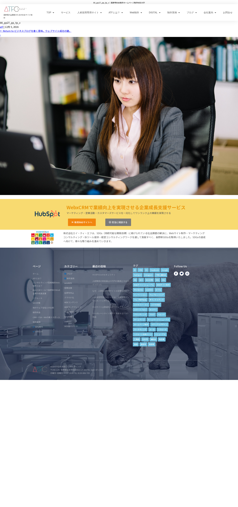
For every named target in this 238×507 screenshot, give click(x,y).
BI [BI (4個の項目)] (135, 270)
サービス (66, 12)
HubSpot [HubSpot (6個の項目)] (137, 275)
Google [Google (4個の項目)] (165, 270)
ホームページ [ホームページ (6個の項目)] (139, 319)
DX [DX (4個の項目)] (146, 270)
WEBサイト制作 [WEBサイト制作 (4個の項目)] (163, 285)
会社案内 (210, 12)
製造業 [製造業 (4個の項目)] (161, 339)
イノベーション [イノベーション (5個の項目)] (140, 294)
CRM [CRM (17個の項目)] (140, 270)
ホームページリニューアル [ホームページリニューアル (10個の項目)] (158, 319)
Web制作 (136, 12)
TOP (50, 12)
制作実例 (173, 12)
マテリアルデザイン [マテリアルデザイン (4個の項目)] (159, 324)
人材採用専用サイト (89, 12)
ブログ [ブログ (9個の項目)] (152, 314)
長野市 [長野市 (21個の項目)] (143, 344)
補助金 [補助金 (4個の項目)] (153, 339)
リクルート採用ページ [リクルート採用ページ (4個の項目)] (143, 334)
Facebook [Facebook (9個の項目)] (155, 270)
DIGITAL (155, 12)
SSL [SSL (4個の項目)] (163, 280)
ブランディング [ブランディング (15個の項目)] (140, 314)
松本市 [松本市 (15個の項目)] (145, 339)
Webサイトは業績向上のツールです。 (108, 307)
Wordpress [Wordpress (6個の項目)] (138, 289)
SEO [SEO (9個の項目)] (141, 280)
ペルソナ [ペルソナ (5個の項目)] (161, 314)
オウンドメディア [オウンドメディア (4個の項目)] (156, 299)
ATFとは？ (116, 12)
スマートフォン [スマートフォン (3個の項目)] (140, 309)
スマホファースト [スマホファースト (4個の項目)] (141, 304)
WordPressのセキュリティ (103, 275)
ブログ (192, 12)
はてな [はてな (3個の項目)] (158, 289)
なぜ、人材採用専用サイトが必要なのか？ (110, 291)
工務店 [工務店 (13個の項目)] (136, 339)
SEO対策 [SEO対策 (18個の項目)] (149, 280)
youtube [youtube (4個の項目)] (149, 289)
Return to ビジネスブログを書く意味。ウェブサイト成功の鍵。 (35, 31)
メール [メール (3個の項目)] (152, 329)
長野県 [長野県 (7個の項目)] (151, 344)
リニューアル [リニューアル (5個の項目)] (160, 334)
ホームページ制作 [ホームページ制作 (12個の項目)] (141, 324)
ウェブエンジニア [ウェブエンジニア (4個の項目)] (156, 294)
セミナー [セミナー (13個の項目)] (153, 309)
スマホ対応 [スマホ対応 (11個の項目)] (155, 304)
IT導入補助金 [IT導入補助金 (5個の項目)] (161, 275)
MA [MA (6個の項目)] (135, 280)
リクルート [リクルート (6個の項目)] (162, 329)
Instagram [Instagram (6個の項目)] (148, 275)
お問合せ (227, 12)
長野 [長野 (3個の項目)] (136, 344)
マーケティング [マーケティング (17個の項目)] (140, 329)
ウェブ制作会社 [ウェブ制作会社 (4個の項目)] (140, 299)
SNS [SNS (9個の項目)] (157, 280)
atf (1, 27)
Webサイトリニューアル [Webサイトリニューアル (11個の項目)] (144, 285)
